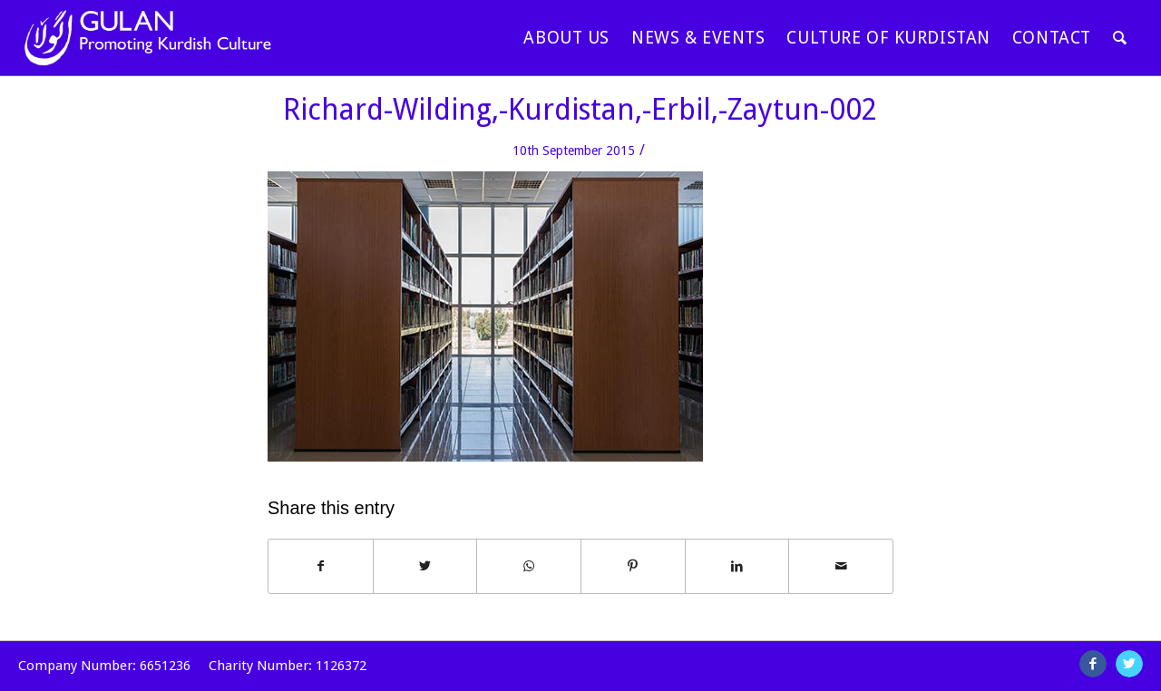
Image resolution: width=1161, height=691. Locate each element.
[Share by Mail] (841, 566)
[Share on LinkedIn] (737, 566)
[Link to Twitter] (1129, 663)
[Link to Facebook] (1093, 663)
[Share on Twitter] (425, 566)
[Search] (1120, 37)
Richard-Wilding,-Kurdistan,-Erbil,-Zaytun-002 (580, 109)
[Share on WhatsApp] (528, 566)
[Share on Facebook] (320, 566)
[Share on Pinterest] (633, 566)
